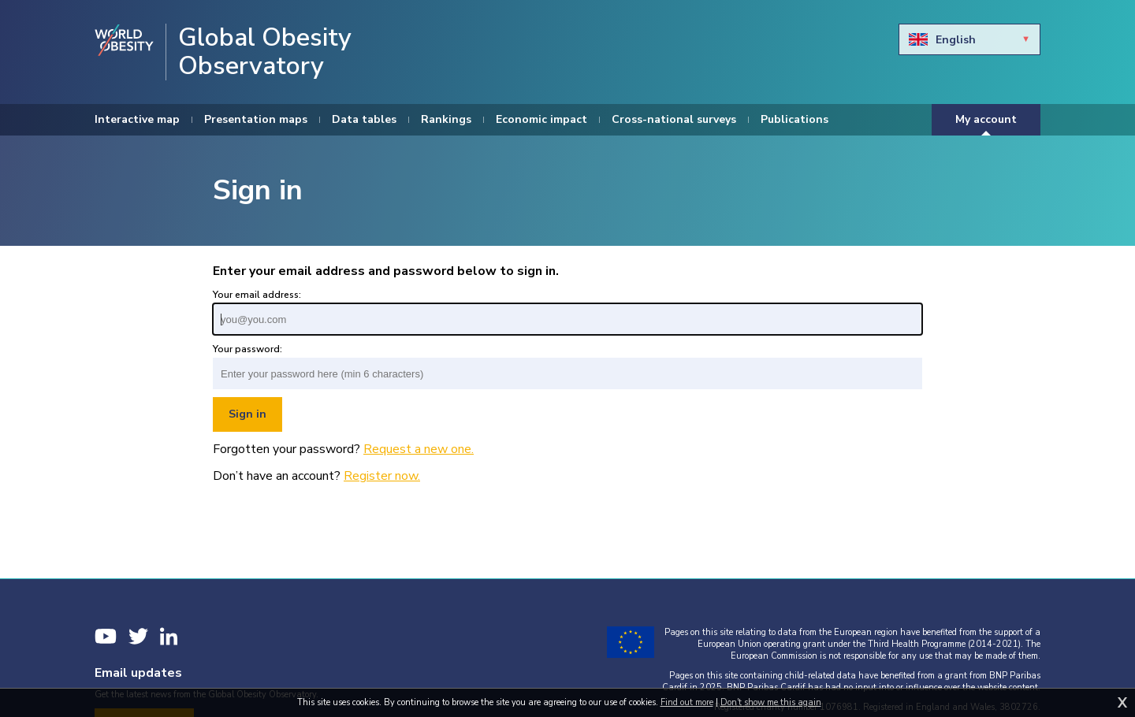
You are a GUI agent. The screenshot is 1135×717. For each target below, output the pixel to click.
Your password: (247, 349)
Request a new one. (418, 449)
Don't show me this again (770, 702)
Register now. (382, 476)
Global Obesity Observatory (265, 52)
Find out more (687, 702)
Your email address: (257, 294)
